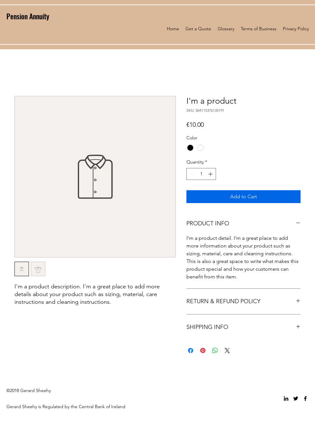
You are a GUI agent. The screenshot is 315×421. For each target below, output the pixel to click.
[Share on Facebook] (190, 350)
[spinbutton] (201, 174)
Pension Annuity (27, 16)
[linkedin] (286, 398)
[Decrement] (191, 174)
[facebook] (305, 398)
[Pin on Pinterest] (203, 350)
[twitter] (295, 398)
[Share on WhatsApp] (215, 350)
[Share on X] (227, 350)
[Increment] (211, 174)
